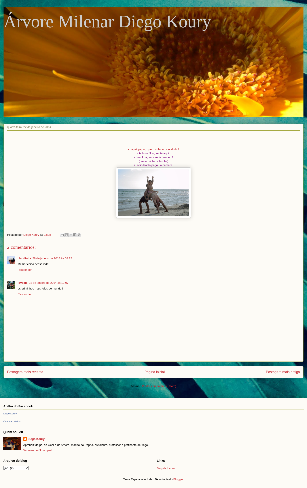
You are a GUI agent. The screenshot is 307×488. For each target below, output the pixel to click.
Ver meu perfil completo (38, 450)
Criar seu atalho (12, 421)
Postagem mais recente (25, 372)
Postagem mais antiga (283, 372)
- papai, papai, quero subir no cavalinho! (153, 149)
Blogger (178, 479)
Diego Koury (10, 413)
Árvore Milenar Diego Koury (107, 21)
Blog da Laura (166, 468)
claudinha (24, 258)
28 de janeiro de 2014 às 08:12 (52, 258)
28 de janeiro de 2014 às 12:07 (48, 282)
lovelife (23, 282)
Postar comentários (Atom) (159, 386)
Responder (25, 269)
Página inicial (154, 372)
